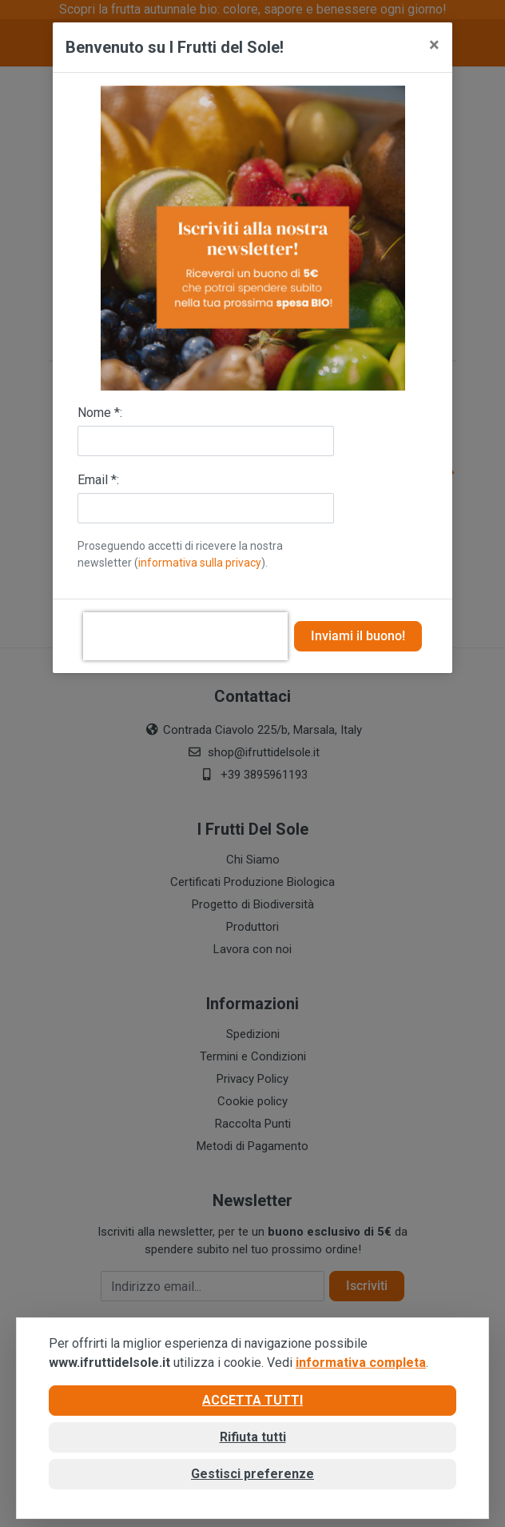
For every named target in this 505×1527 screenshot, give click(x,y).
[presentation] (185, 636)
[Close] (434, 44)
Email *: (98, 479)
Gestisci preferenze (252, 1473)
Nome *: (100, 412)
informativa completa (361, 1362)
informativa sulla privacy (199, 562)
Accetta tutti (252, 1400)
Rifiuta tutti (253, 1437)
